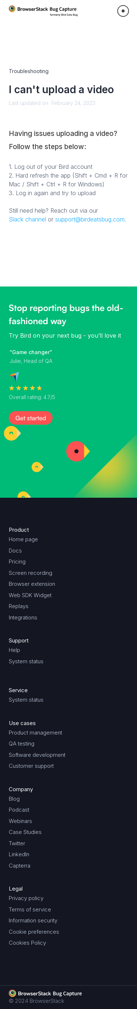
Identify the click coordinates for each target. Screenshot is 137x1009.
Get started (30, 418)
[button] (123, 11)
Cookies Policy (27, 942)
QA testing (21, 743)
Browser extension (32, 583)
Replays (18, 606)
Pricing (17, 561)
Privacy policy (26, 898)
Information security (33, 920)
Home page (23, 539)
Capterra (19, 865)
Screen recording (30, 572)
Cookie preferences (34, 931)
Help (14, 649)
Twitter (17, 843)
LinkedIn (19, 854)
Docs (15, 550)
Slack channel (27, 219)
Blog (14, 798)
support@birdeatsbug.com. (90, 219)
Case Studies (25, 831)
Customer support (31, 765)
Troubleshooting (29, 71)
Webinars (20, 821)
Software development (37, 754)
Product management (35, 732)
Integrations (23, 617)
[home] (43, 10)
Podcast (19, 809)
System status (26, 661)
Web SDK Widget (30, 595)
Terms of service (30, 909)
